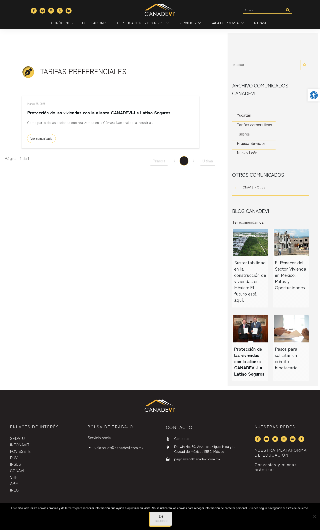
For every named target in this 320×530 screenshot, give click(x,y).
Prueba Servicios (251, 143)
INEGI (15, 490)
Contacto (181, 438)
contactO (179, 427)
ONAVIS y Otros (254, 187)
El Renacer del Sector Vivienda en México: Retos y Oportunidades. (290, 275)
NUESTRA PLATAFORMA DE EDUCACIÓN (281, 452)
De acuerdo (161, 518)
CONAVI (17, 470)
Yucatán (244, 115)
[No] (314, 516)
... (153, 124)
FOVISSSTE (20, 451)
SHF (13, 477)
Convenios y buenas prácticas (276, 466)
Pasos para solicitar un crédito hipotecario (286, 358)
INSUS (15, 464)
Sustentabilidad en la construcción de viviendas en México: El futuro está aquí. (250, 281)
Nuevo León (247, 152)
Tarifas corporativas (254, 124)
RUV (14, 457)
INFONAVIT (20, 444)
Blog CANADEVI (250, 210)
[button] (314, 95)
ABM (14, 483)
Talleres (243, 134)
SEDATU (17, 438)
